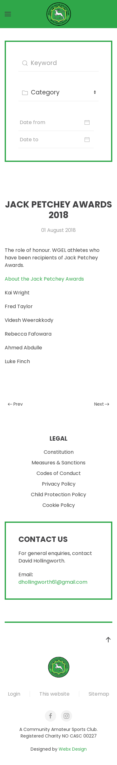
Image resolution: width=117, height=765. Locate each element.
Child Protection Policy (58, 494)
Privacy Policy (59, 484)
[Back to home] (58, 14)
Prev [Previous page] (15, 404)
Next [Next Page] (102, 404)
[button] (8, 14)
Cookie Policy (58, 505)
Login (14, 694)
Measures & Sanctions (58, 463)
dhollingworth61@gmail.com (52, 582)
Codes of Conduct (59, 473)
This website (54, 694)
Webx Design (73, 749)
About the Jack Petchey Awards (44, 278)
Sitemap (99, 694)
